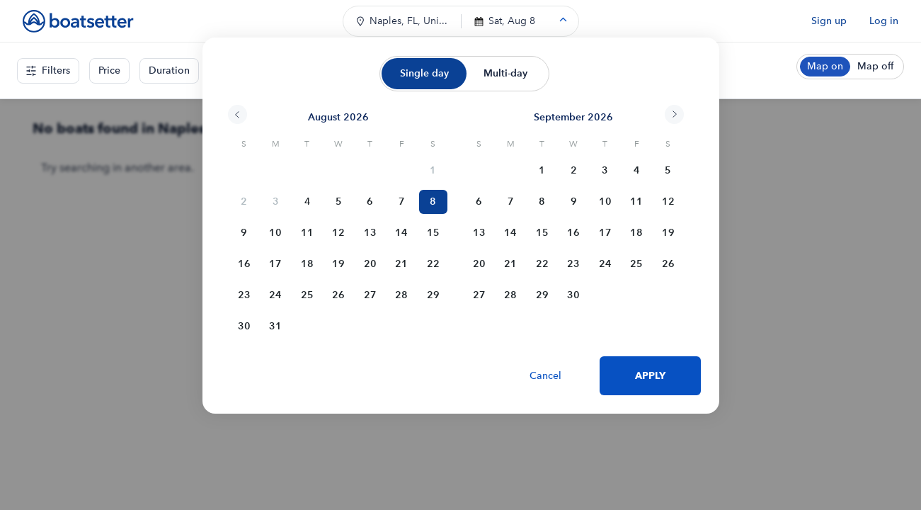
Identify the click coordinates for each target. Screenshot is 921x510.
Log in (883, 21)
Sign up (829, 21)
